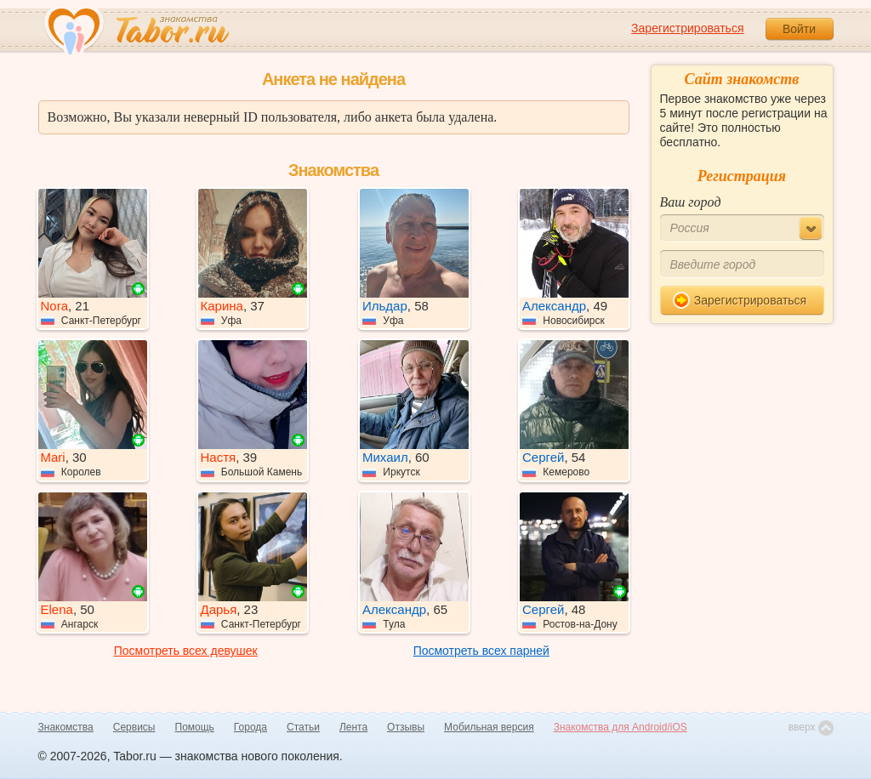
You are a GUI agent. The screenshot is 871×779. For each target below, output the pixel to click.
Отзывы (405, 727)
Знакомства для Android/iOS (620, 727)
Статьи (303, 727)
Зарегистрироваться (687, 28)
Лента (353, 727)
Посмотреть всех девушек (186, 650)
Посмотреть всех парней (481, 650)
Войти (799, 29)
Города (250, 727)
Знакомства (66, 727)
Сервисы (134, 727)
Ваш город (690, 202)
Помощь (194, 727)
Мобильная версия (489, 727)
